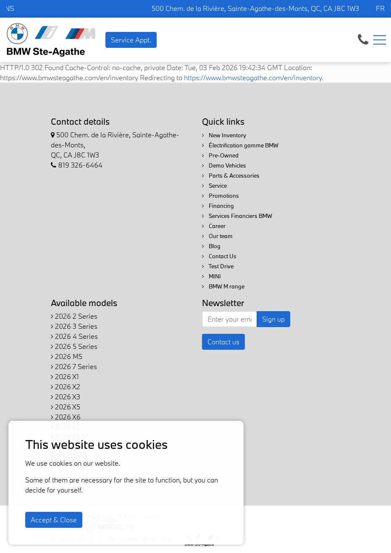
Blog (211, 246)
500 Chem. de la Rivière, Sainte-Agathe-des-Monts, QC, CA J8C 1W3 (255, 8)
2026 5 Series (74, 346)
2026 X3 (65, 396)
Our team (217, 236)
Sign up (273, 319)
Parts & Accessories (231, 175)
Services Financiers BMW (237, 216)
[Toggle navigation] (379, 40)
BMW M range (223, 286)
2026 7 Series (74, 366)
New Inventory (224, 135)
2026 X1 (65, 376)
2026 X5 (65, 406)
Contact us (223, 341)
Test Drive (218, 266)
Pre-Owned (220, 155)
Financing (218, 206)
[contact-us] (363, 38)
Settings (104, 519)
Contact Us (219, 256)
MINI (211, 276)
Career (214, 226)
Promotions (220, 195)
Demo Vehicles (224, 165)
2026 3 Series (74, 326)
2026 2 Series (74, 316)
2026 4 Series (74, 336)
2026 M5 (66, 356)
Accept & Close (54, 519)
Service (214, 185)
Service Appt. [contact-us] (131, 39)
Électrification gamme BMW (240, 145)
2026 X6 (66, 416)
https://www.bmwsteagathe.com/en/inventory (253, 77)
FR (380, 8)
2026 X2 (65, 386)
